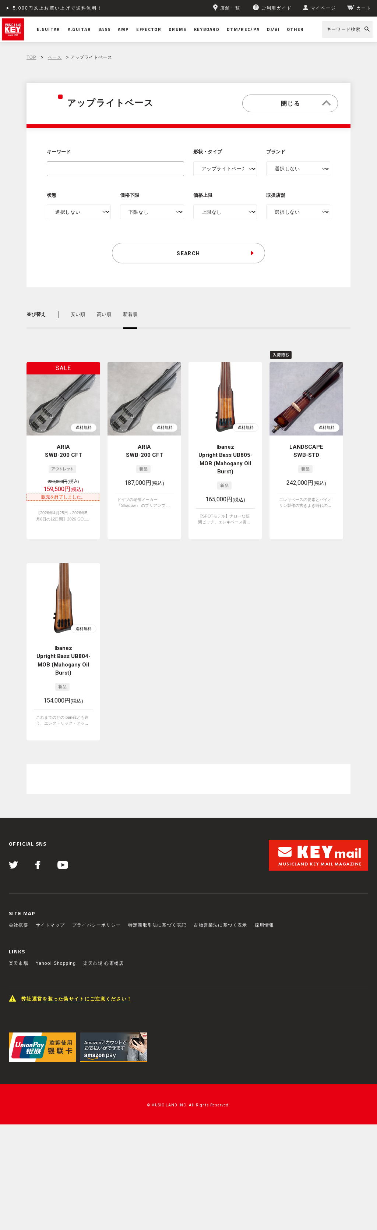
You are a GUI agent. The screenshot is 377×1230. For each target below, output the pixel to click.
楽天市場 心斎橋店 (103, 963)
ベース (55, 57)
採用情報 (264, 925)
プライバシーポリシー (96, 925)
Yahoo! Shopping (56, 963)
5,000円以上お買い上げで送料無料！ (58, 8)
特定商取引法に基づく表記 (157, 925)
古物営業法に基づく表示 (220, 925)
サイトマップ (50, 925)
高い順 (104, 314)
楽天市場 (18, 963)
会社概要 (18, 925)
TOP (31, 57)
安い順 (78, 314)
